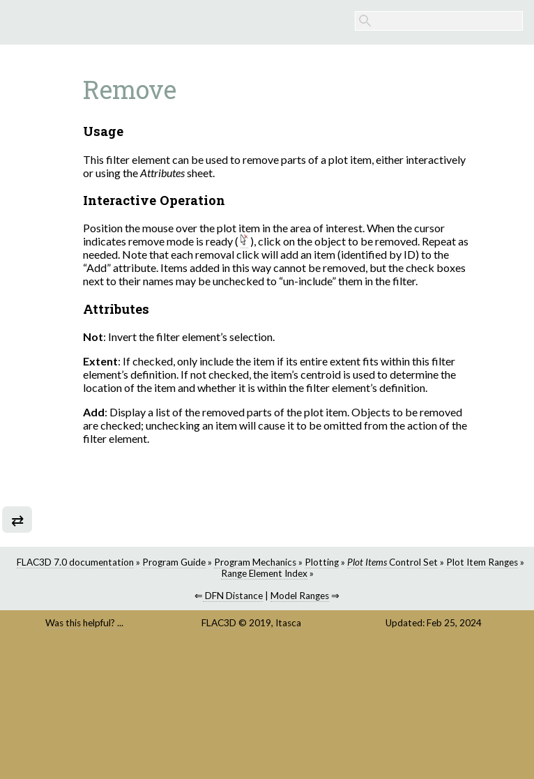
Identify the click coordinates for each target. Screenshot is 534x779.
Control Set (396, 646)
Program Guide (433, 635)
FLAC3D (362, 707)
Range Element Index (389, 657)
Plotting (326, 646)
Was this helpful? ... (293, 713)
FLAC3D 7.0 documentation (334, 635)
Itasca (381, 719)
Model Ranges (421, 680)
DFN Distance (355, 680)
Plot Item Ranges (486, 646)
